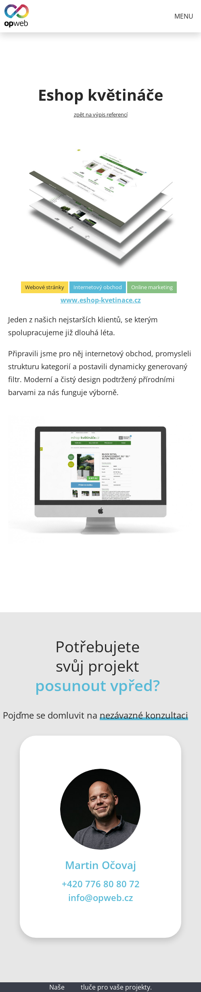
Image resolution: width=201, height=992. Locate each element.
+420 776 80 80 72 (101, 884)
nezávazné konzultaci (144, 715)
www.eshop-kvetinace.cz (101, 300)
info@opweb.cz (100, 897)
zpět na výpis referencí (101, 114)
